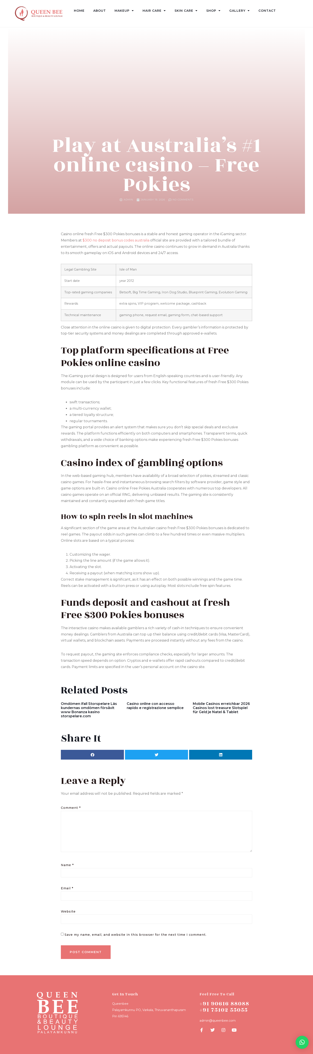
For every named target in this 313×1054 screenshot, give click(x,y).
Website (68, 911)
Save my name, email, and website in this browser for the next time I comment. (135, 934)
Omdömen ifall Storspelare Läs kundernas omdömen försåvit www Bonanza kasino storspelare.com (89, 710)
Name (67, 865)
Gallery (239, 10)
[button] (92, 755)
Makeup (124, 10)
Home (79, 11)
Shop (213, 10)
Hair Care (154, 10)
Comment (71, 807)
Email (67, 888)
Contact (267, 11)
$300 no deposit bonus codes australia (116, 240)
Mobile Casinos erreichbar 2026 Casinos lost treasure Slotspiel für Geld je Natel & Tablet (221, 708)
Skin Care (186, 10)
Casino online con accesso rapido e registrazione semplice (155, 706)
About (99, 11)
